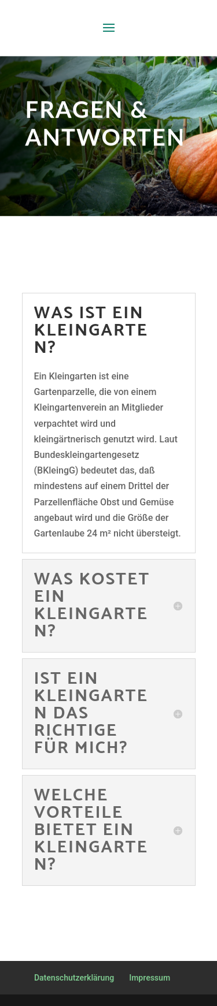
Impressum (149, 977)
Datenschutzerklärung (74, 977)
